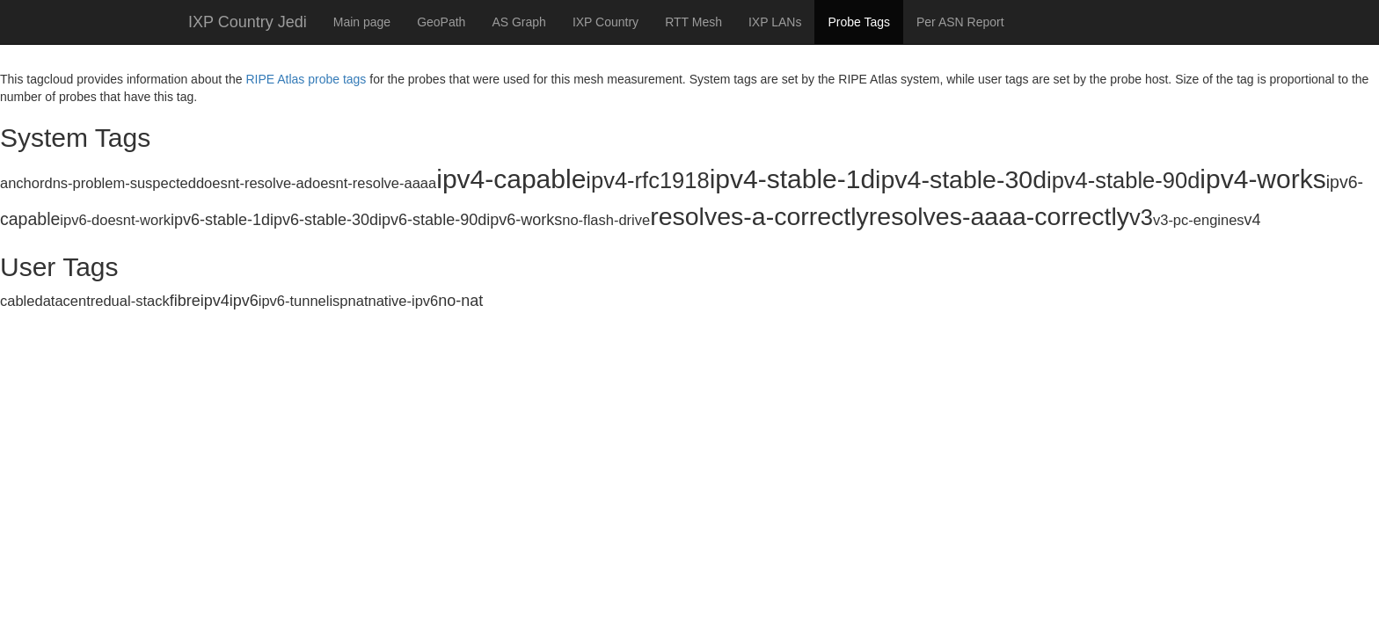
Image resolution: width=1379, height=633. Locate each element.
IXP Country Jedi (247, 22)
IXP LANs (774, 22)
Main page (361, 22)
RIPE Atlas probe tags (305, 79)
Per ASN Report (960, 22)
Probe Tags (859, 22)
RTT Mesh (693, 22)
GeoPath (441, 22)
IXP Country (605, 22)
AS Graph (518, 22)
